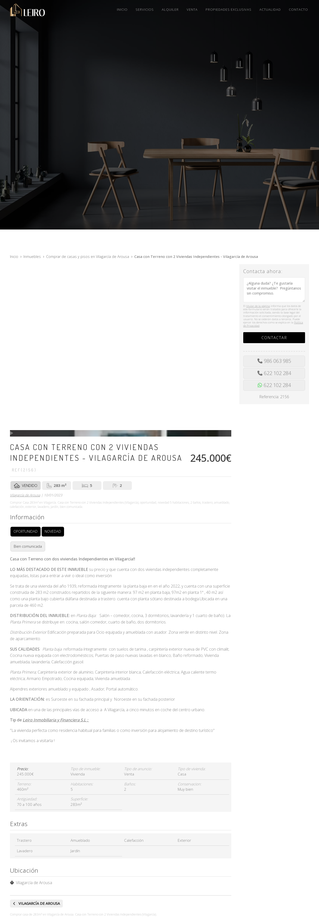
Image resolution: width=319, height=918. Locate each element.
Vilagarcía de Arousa (25, 495)
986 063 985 (277, 361)
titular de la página (258, 306)
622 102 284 (277, 373)
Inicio (14, 256)
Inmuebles (32, 256)
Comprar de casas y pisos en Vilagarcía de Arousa (87, 256)
